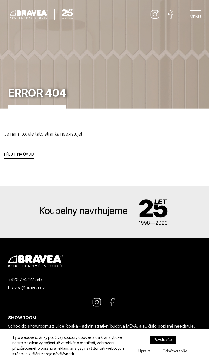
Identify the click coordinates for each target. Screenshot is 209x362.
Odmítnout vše (174, 351)
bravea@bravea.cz (26, 287)
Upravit (144, 351)
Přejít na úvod (19, 154)
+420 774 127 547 (25, 279)
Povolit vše (163, 339)
